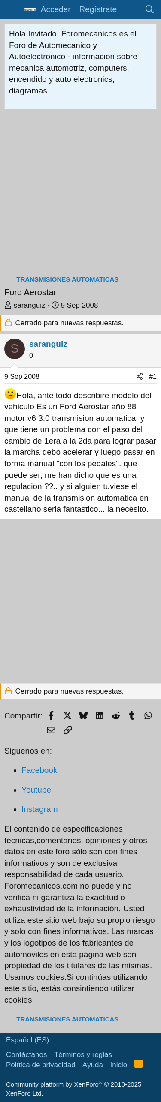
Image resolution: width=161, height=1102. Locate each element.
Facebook (39, 770)
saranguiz (30, 305)
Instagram (39, 809)
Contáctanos (26, 1055)
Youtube (36, 789)
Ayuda (92, 1065)
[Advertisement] (80, 194)
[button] (12, 9)
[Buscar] (149, 9)
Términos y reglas (83, 1055)
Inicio (119, 1065)
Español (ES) (27, 1040)
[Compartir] (139, 377)
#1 (153, 376)
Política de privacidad (41, 1065)
